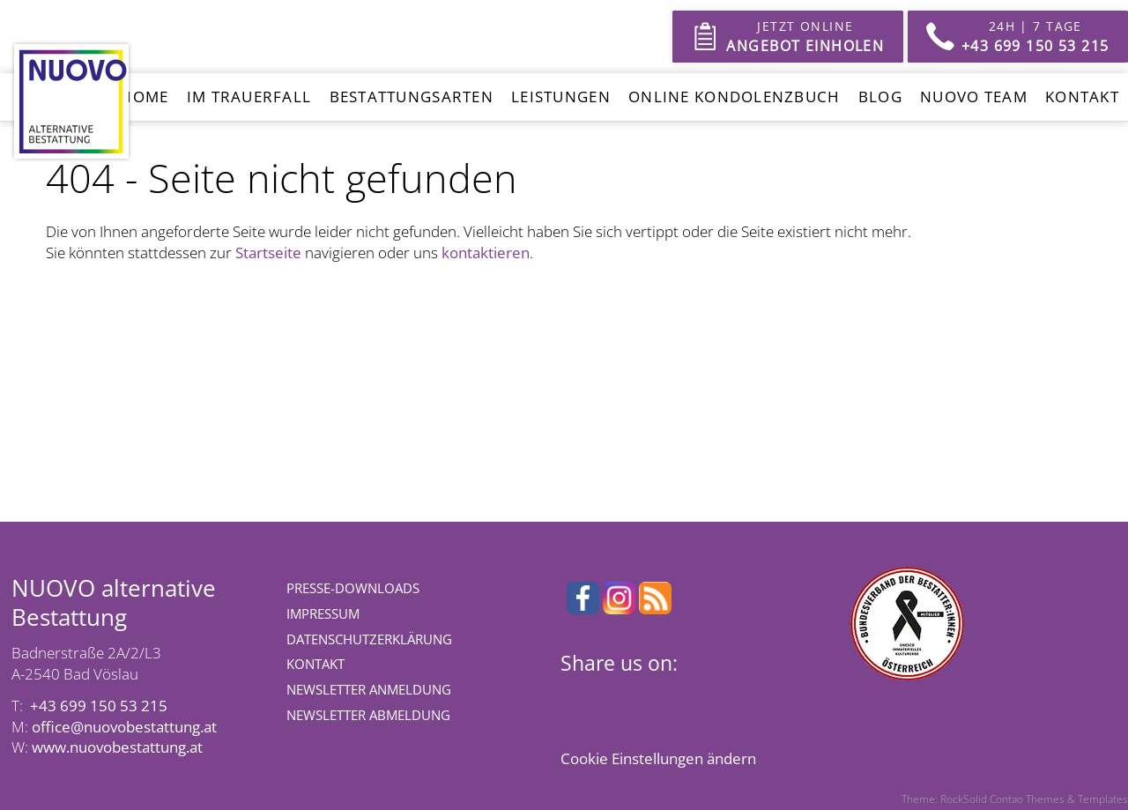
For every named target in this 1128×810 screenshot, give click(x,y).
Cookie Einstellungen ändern (658, 758)
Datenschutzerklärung (369, 639)
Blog (880, 96)
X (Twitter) (610, 699)
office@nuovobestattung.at (124, 727)
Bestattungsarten (412, 96)
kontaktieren (486, 252)
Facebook (574, 699)
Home (144, 96)
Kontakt (1082, 96)
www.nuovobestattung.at (117, 747)
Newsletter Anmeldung (368, 689)
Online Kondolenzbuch (734, 96)
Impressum (323, 613)
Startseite (268, 252)
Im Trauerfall (249, 96)
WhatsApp (680, 699)
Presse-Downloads (352, 588)
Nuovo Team (974, 96)
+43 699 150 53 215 (98, 705)
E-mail (715, 699)
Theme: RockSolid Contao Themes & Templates (1015, 798)
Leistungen (561, 96)
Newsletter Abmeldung (368, 715)
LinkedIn (645, 699)
